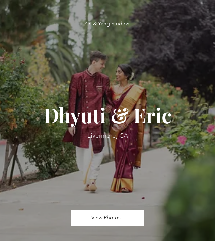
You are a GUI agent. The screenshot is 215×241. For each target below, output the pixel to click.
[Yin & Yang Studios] (107, 23)
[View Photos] (107, 218)
